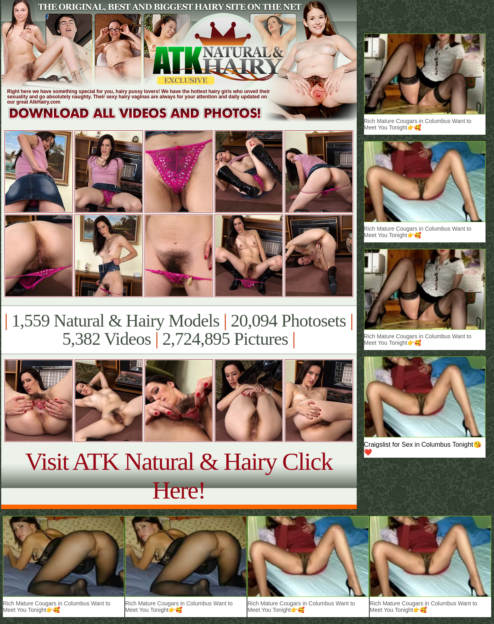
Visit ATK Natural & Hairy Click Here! (178, 476)
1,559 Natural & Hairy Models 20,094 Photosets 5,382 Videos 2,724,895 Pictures (178, 330)
